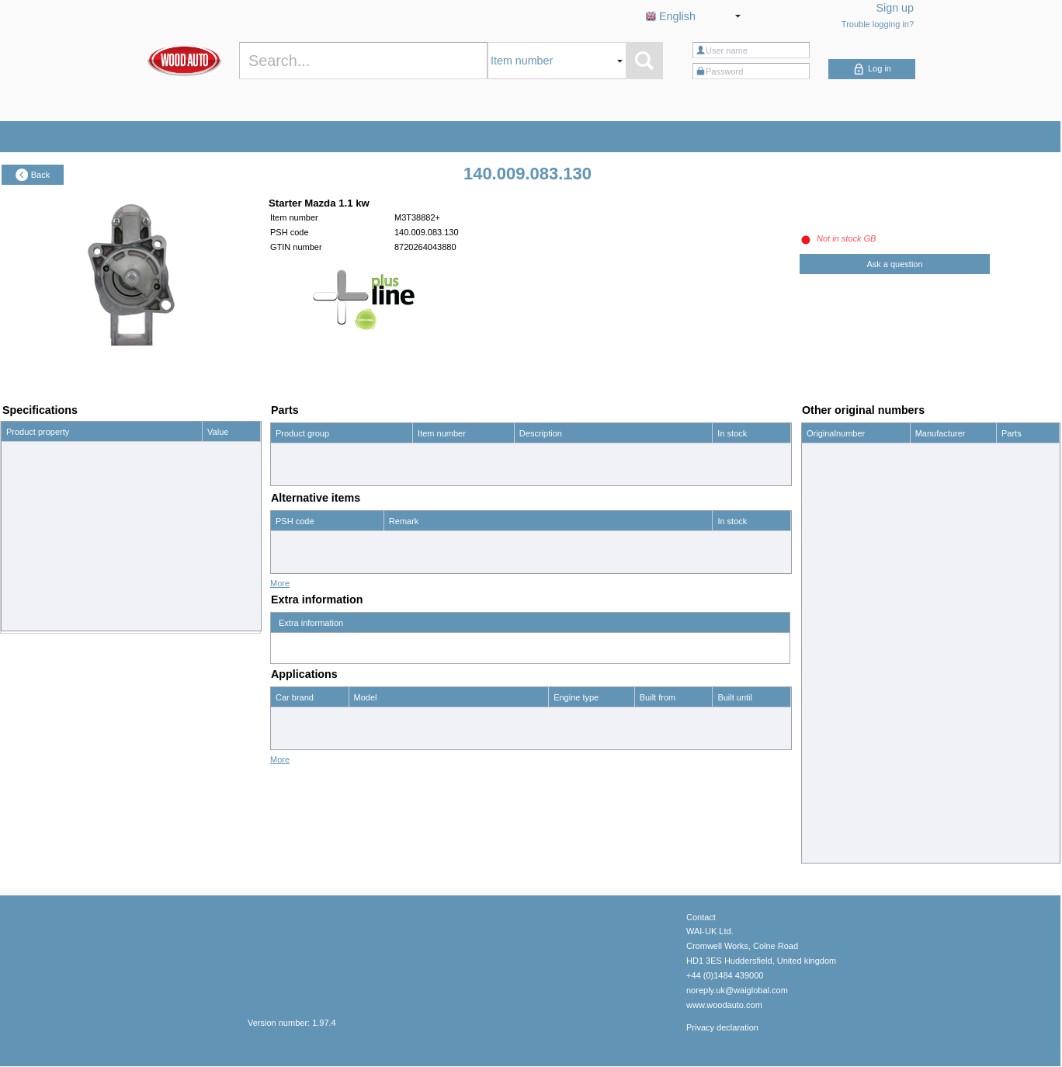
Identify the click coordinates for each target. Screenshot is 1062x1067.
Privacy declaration (722, 1027)
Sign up (895, 8)
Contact (701, 917)
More (280, 583)
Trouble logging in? (878, 24)
